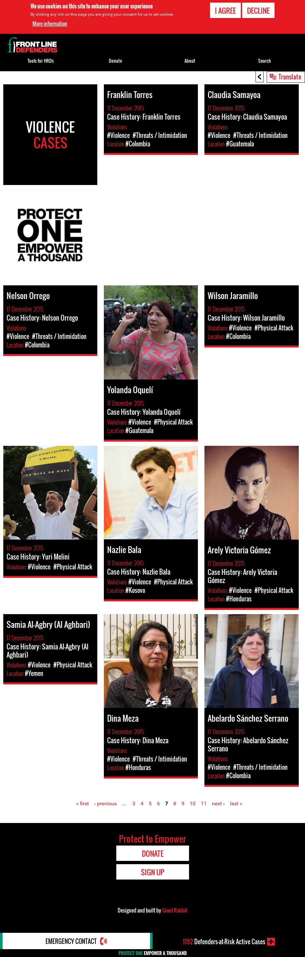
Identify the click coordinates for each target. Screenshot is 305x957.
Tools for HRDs (41, 60)
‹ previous (105, 803)
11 (204, 803)
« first (82, 803)
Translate (289, 76)
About (189, 60)
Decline (258, 10)
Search (264, 60)
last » (236, 803)
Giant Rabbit (174, 910)
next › (218, 803)
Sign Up (152, 872)
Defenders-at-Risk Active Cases (224, 941)
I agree (225, 10)
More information (49, 23)
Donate (115, 60)
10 (193, 803)
